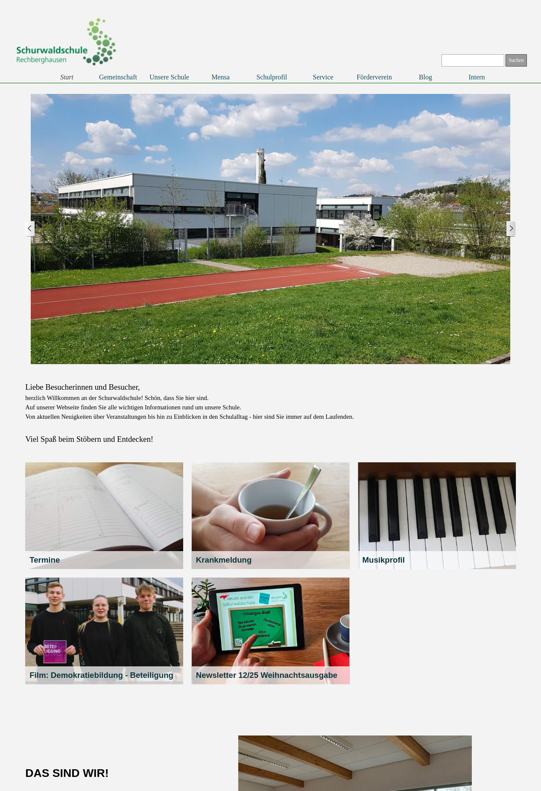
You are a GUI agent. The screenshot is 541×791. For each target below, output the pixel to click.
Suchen (516, 60)
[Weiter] (511, 229)
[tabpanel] (270, 413)
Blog (425, 77)
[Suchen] (473, 60)
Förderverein (374, 77)
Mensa (220, 77)
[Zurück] (30, 229)
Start (66, 77)
